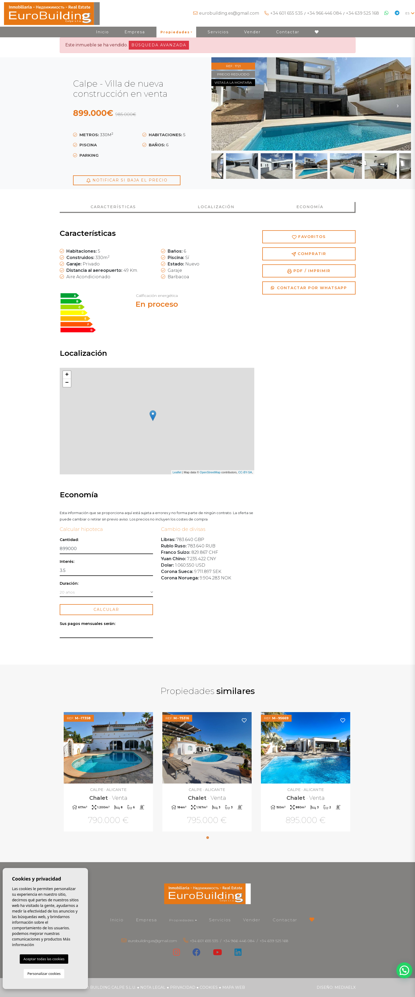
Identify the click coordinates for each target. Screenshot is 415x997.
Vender (252, 32)
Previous (224, 104)
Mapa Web (233, 987)
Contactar (287, 32)
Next (397, 104)
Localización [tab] (216, 206)
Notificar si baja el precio (127, 180)
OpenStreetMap (210, 472)
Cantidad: (69, 540)
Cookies (209, 987)
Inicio (102, 32)
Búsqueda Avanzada (158, 45)
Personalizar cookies (44, 973)
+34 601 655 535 (286, 13)
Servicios (218, 32)
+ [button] (67, 375)
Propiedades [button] (175, 32)
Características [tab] (113, 206)
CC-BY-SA (245, 472)
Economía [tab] (309, 206)
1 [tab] (207, 837)
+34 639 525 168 (362, 13)
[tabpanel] (109, 772)
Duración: (69, 584)
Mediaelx (345, 987)
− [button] (67, 383)
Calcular (106, 609)
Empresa (134, 32)
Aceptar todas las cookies (44, 958)
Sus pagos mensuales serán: (87, 624)
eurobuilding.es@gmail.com (229, 13)
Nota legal (153, 987)
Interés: (67, 562)
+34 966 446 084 (324, 13)
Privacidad (182, 987)
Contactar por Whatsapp (309, 287)
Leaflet (176, 472)
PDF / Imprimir (309, 270)
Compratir (308, 253)
